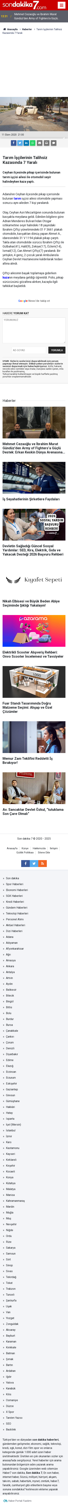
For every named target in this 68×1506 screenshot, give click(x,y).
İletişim (54, 848)
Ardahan (11, 1371)
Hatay (9, 1112)
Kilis (8, 1394)
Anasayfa (12, 848)
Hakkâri (10, 1107)
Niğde (9, 1230)
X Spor (10, 1412)
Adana (9, 937)
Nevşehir (11, 1224)
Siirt (8, 1259)
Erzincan (11, 1071)
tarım (17, 198)
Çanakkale (12, 1030)
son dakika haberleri (45, 1439)
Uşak (9, 1306)
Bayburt (10, 1335)
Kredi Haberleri (15, 901)
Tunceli (10, 1294)
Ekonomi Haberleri (17, 890)
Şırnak (9, 1359)
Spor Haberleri (14, 884)
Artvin (9, 978)
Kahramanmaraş (15, 1200)
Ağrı (8, 954)
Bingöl (9, 1001)
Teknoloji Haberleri (17, 913)
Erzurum (11, 1077)
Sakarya (10, 1247)
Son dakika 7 (34, 1472)
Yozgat (10, 1318)
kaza (6, 277)
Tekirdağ (11, 1277)
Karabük (11, 1388)
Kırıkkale (11, 1347)
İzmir (9, 1136)
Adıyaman (12, 942)
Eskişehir (11, 1083)
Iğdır (8, 1376)
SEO (8, 1423)
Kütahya (10, 1183)
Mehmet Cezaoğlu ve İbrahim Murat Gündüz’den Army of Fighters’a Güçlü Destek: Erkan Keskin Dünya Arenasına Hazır (40, 17)
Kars (8, 1142)
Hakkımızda (39, 848)
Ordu (9, 1236)
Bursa (9, 1025)
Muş (8, 1218)
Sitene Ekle (44, 852)
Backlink (11, 1429)
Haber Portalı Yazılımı (19, 1500)
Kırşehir (10, 1165)
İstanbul (10, 1130)
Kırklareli (11, 1159)
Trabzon (11, 1288)
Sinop (9, 1265)
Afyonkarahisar (15, 948)
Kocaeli (10, 1171)
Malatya (10, 1189)
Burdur (10, 1019)
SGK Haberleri (14, 896)
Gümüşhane (13, 1101)
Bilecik (10, 995)
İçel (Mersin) (13, 1124)
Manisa (10, 1195)
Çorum (10, 1042)
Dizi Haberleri (14, 931)
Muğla (9, 1212)
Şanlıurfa (11, 1300)
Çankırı (10, 1036)
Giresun (10, 1095)
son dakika (18, 1472)
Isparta (10, 1118)
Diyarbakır (12, 1054)
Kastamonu (12, 1148)
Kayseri (10, 1154)
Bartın (9, 1365)
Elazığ (9, 1066)
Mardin (10, 1206)
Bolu (8, 1013)
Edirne (9, 1060)
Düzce (10, 1406)
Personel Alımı (15, 919)
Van (8, 1312)
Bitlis (9, 1007)
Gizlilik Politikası (25, 852)
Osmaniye (12, 1400)
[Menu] (62, 5)
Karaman (11, 1341)
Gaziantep (12, 1089)
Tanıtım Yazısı (14, 1417)
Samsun (11, 1253)
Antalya (10, 972)
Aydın (9, 983)
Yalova (10, 1382)
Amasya (11, 960)
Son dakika (12, 878)
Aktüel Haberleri (15, 925)
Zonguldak (12, 1324)
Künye (25, 848)
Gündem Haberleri (16, 907)
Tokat (9, 1283)
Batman (10, 1353)
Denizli (10, 1048)
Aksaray (11, 1329)
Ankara (10, 966)
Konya (9, 1177)
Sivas (9, 1271)
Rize (8, 1242)
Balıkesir (11, 989)
